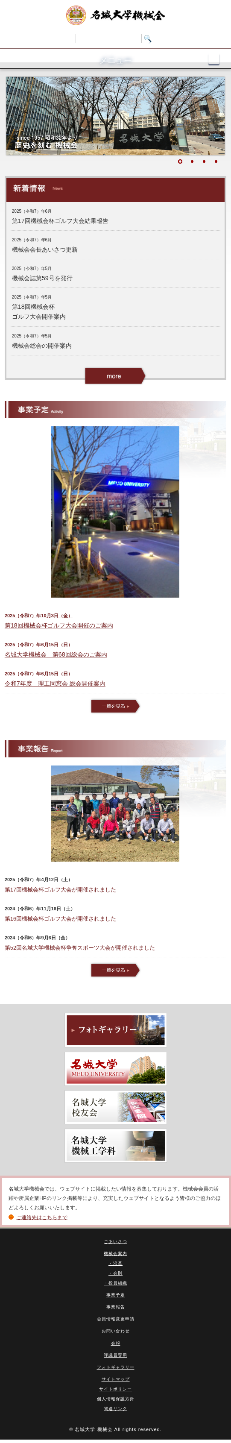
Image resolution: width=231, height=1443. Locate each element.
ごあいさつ (115, 1241)
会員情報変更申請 (116, 1319)
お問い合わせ (116, 1331)
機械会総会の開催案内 (42, 345)
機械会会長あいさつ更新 (45, 249)
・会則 (115, 1273)
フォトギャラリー (116, 1367)
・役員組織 (115, 1283)
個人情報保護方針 (116, 1398)
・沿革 (115, 1263)
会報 (115, 1343)
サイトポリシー (115, 1389)
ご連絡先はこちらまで (41, 1217)
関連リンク (115, 1408)
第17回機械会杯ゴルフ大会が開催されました (60, 889)
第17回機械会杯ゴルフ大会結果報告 (60, 220)
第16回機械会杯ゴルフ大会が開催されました (60, 918)
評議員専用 (115, 1355)
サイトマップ (116, 1379)
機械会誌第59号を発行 (42, 278)
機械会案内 (115, 1253)
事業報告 (115, 1307)
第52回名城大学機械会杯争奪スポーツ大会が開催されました (80, 947)
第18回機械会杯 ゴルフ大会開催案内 (39, 311)
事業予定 (115, 1295)
